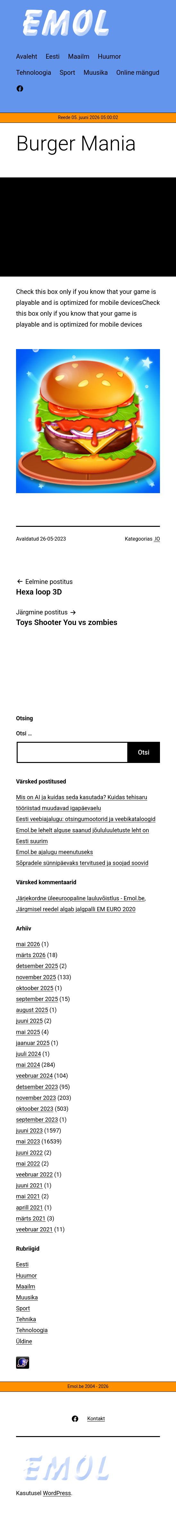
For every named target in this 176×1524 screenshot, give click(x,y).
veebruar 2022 (34, 1174)
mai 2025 (28, 1032)
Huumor (26, 1275)
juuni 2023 (29, 1130)
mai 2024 (28, 1064)
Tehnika (26, 1319)
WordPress (57, 1493)
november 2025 (36, 977)
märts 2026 (31, 955)
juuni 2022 (29, 1152)
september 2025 (37, 999)
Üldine (24, 1341)
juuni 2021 (29, 1185)
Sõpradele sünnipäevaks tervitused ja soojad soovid (82, 863)
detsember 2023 (37, 1086)
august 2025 (32, 1009)
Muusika (27, 1297)
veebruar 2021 (34, 1229)
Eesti (22, 1264)
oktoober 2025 (34, 988)
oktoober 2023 (34, 1108)
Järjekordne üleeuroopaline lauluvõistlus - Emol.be (80, 898)
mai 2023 (28, 1141)
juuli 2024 (28, 1053)
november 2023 (36, 1097)
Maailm (25, 1286)
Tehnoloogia (32, 1330)
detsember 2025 (37, 966)
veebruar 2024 (34, 1075)
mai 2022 (28, 1163)
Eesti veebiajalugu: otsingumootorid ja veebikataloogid (85, 819)
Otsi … (24, 733)
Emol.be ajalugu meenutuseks (54, 852)
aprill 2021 (29, 1207)
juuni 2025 (29, 1020)
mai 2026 (28, 944)
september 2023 (37, 1119)
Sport (23, 1308)
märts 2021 (31, 1218)
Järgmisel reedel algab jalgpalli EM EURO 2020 (76, 909)
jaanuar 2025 (33, 1043)
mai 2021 (28, 1196)
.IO (157, 539)
